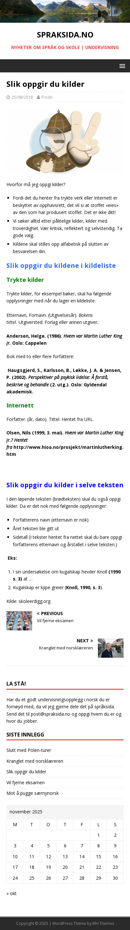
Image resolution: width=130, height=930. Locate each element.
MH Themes (103, 923)
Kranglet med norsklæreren (34, 761)
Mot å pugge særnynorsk (32, 793)
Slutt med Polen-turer (28, 750)
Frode (47, 97)
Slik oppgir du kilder (26, 772)
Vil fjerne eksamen (25, 782)
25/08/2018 (22, 97)
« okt (11, 893)
